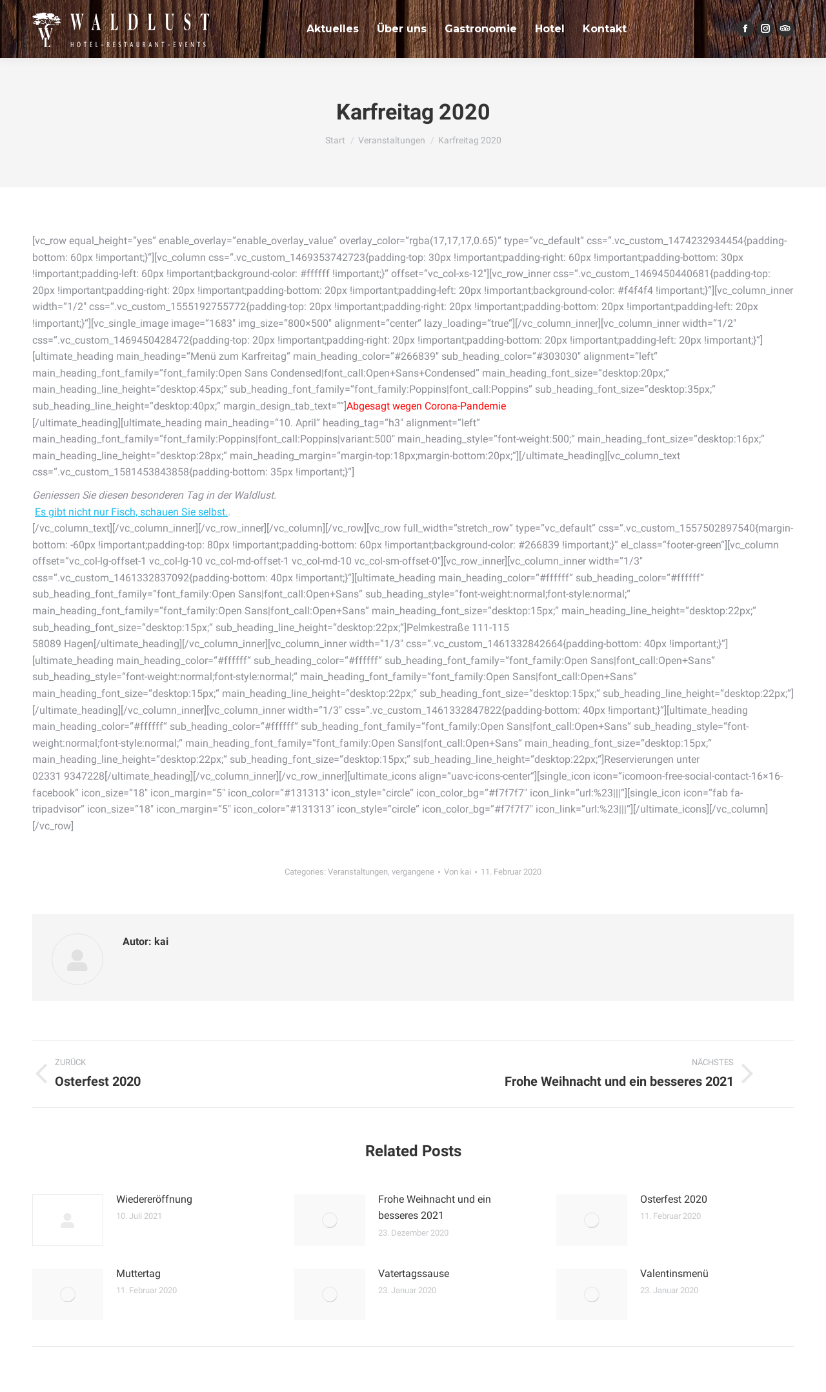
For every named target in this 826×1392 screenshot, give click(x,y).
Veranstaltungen (358, 872)
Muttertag (138, 1273)
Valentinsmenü (674, 1273)
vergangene (413, 872)
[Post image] (67, 1220)
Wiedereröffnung (154, 1199)
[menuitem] (333, 29)
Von (457, 872)
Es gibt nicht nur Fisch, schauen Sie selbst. (131, 512)
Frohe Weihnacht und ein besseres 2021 (434, 1207)
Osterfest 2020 (673, 1199)
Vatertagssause (413, 1273)
